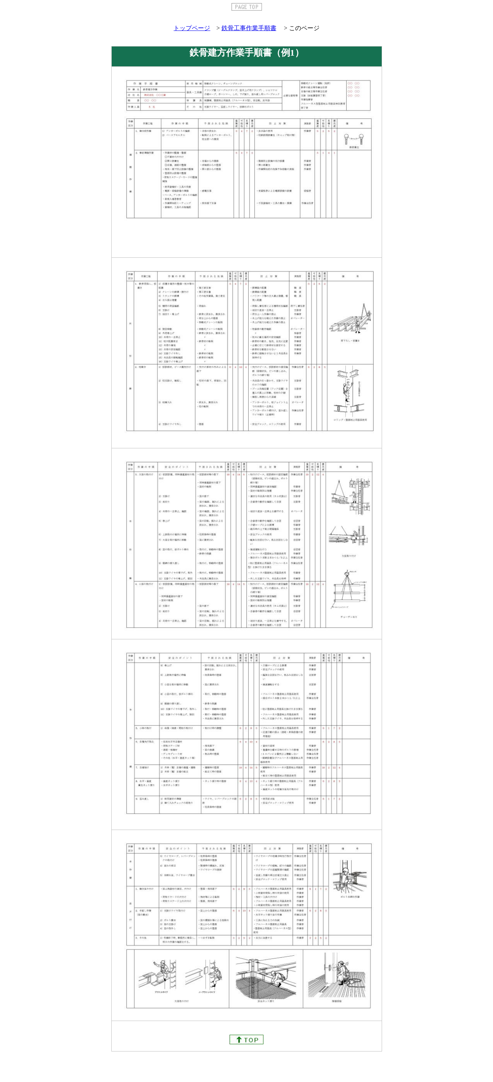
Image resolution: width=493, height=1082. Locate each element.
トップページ (191, 28)
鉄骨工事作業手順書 (249, 28)
